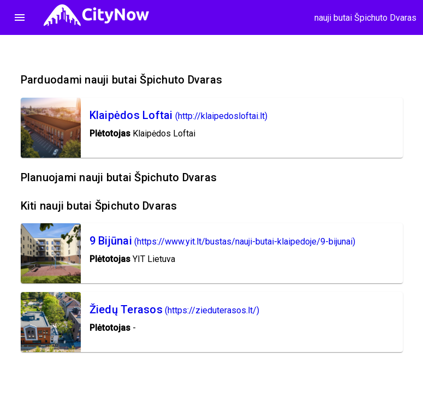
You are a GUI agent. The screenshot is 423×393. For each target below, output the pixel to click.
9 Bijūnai (111, 240)
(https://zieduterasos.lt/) (212, 310)
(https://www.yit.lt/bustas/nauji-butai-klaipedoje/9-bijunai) (244, 241)
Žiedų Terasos (126, 309)
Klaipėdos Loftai (131, 115)
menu (19, 17)
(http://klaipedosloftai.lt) (221, 116)
